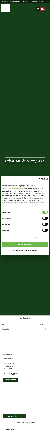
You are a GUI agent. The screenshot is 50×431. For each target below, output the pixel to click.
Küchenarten (11, 429)
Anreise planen (10, 380)
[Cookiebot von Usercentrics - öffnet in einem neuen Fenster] (39, 179)
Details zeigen (39, 238)
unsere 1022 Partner (15, 189)
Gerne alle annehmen (25, 244)
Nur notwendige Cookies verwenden (25, 250)
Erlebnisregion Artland (14, 1)
